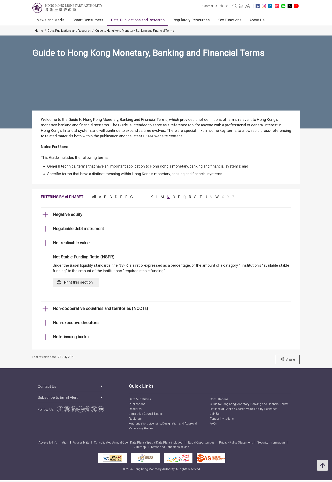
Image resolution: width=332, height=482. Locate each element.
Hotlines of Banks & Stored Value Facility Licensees (243, 409)
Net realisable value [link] (71, 242)
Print (75, 282)
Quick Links (141, 386)
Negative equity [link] (67, 214)
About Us (257, 20)
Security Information (271, 442)
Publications (137, 404)
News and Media (51, 20)
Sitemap (140, 447)
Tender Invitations (222, 418)
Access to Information (53, 442)
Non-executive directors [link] (75, 322)
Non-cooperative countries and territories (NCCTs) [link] (100, 308)
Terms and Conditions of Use (170, 447)
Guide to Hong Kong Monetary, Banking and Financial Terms (134, 30)
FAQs (213, 423)
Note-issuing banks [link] (71, 336)
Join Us (215, 413)
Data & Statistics (140, 399)
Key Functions (230, 20)
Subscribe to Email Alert (58, 397)
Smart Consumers (87, 20)
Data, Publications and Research (138, 20)
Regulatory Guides (141, 428)
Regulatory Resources (191, 20)
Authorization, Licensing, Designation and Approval (163, 423)
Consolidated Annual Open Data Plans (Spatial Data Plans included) (139, 442)
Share (287, 359)
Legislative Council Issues (146, 413)
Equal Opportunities (201, 442)
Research (135, 409)
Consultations (219, 399)
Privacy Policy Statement (236, 442)
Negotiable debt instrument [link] (78, 228)
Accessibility (81, 442)
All (94, 197)
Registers (135, 418)
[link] (247, 6)
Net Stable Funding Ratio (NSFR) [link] (83, 256)
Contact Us (209, 6)
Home (39, 30)
